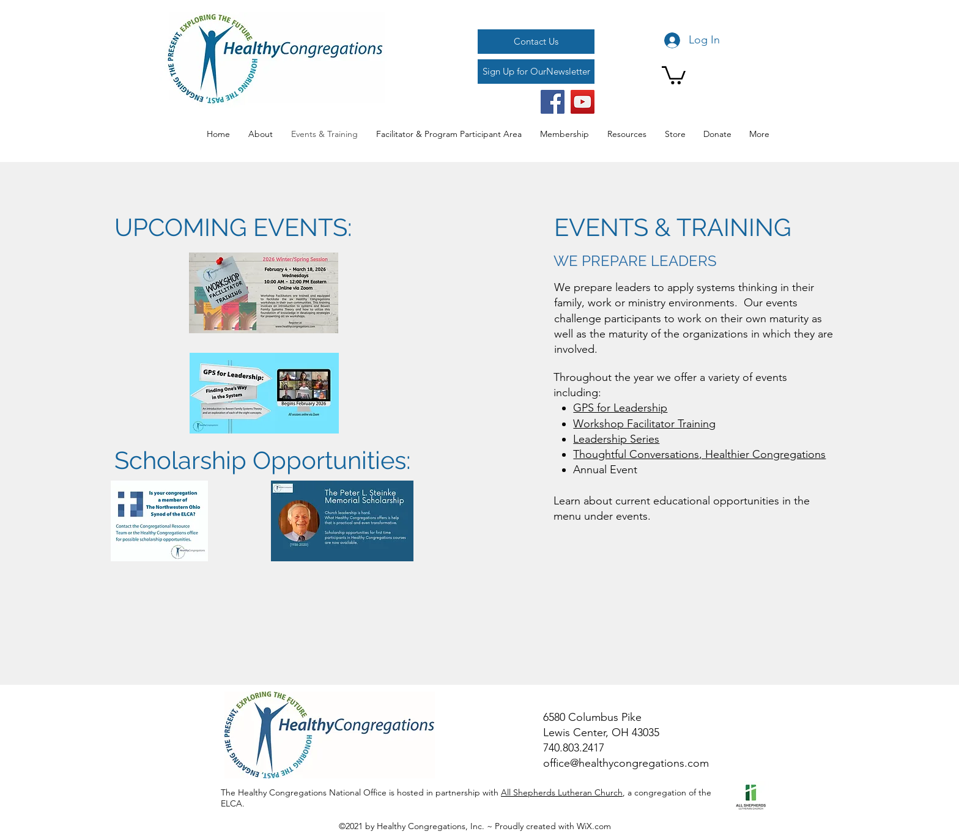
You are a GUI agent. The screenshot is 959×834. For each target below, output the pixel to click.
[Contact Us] (536, 41)
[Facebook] (553, 102)
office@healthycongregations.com (626, 763)
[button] (674, 74)
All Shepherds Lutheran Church (562, 792)
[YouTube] (582, 102)
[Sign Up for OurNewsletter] (536, 71)
